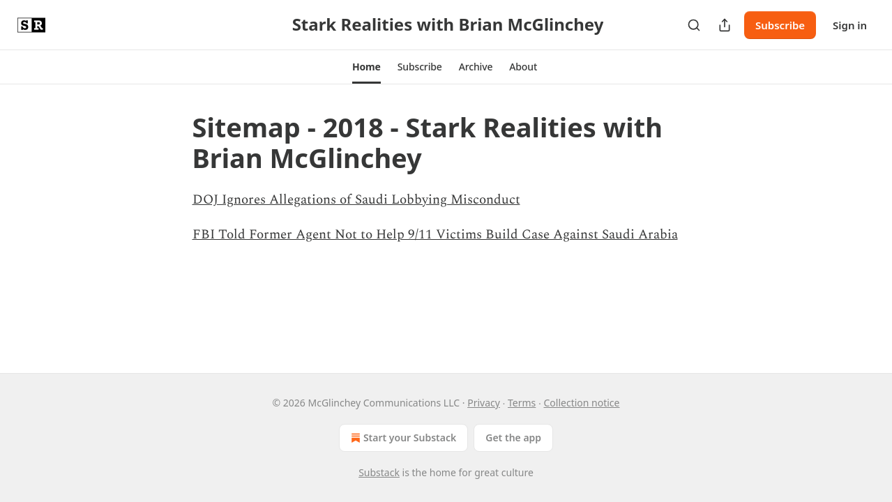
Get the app (513, 437)
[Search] (694, 25)
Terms (522, 402)
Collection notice (581, 402)
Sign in (850, 25)
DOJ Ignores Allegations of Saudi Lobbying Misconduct (356, 200)
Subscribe (780, 25)
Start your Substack (402, 438)
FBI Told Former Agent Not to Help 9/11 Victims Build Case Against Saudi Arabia (435, 235)
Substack (379, 472)
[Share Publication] (725, 25)
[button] (366, 67)
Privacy (483, 402)
